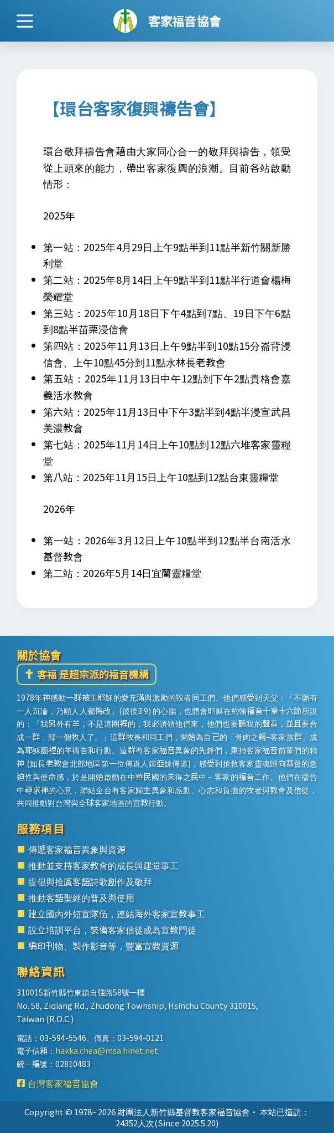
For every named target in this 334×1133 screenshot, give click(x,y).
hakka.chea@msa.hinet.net (106, 1050)
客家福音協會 (184, 20)
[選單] (25, 21)
